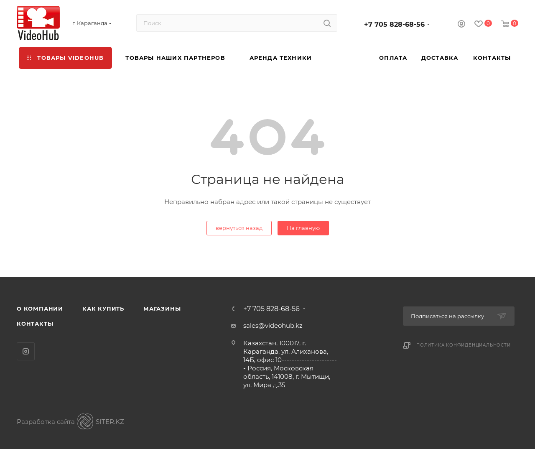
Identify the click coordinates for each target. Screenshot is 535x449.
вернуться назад (239, 227)
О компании (40, 308)
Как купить (103, 308)
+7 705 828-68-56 (394, 24)
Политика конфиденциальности (463, 345)
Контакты (35, 323)
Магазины (162, 308)
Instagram (26, 351)
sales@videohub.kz (273, 325)
